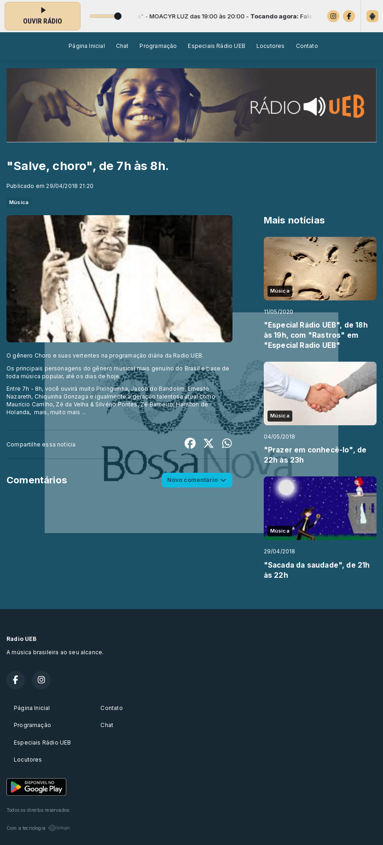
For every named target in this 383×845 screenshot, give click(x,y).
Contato (307, 45)
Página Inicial (87, 45)
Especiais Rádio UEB (216, 45)
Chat (122, 45)
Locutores (270, 45)
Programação (158, 45)
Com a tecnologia (38, 828)
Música (19, 202)
